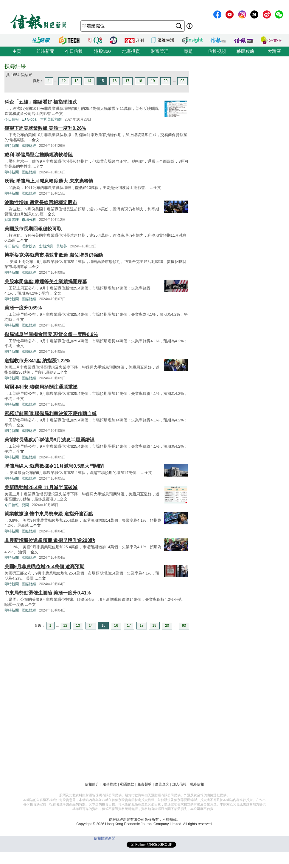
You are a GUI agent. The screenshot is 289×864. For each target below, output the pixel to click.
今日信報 (74, 51)
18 (140, 81)
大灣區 (274, 51)
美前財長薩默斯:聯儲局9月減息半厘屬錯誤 (49, 439)
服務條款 (109, 784)
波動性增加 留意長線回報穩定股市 (40, 202)
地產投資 (131, 51)
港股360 (102, 51)
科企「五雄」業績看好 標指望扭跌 (40, 101)
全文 (59, 113)
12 (64, 81)
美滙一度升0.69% (23, 307)
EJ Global (29, 119)
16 (114, 81)
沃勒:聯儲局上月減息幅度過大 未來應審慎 (48, 181)
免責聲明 (144, 784)
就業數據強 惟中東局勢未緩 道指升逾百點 (48, 513)
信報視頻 (217, 51)
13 (76, 81)
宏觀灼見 (46, 246)
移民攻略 (245, 51)
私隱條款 (127, 784)
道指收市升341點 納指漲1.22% (37, 360)
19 (153, 81)
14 (89, 81)
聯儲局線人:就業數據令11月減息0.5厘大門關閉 (54, 466)
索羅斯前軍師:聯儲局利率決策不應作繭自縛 (50, 413)
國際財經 (29, 146)
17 (127, 81)
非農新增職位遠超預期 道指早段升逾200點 (49, 540)
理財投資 (29, 246)
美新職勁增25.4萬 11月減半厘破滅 (40, 487)
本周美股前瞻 (51, 119)
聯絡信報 (197, 784)
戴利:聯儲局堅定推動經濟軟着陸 (38, 154)
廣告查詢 (162, 784)
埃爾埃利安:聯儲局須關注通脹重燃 (40, 386)
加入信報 (179, 784)
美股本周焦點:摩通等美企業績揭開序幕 (45, 281)
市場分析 (29, 220)
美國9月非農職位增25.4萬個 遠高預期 (44, 566)
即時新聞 (45, 51)
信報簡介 (92, 784)
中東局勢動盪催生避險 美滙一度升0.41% (47, 592)
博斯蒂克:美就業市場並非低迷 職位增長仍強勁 (53, 255)
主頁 (16, 51)
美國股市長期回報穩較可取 (33, 228)
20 (165, 81)
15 (102, 81)
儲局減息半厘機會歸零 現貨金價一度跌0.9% (51, 334)
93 (182, 81)
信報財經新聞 (104, 838)
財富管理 (160, 51)
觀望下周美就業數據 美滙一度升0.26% (45, 128)
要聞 (25, 505)
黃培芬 (61, 246)
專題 (188, 51)
